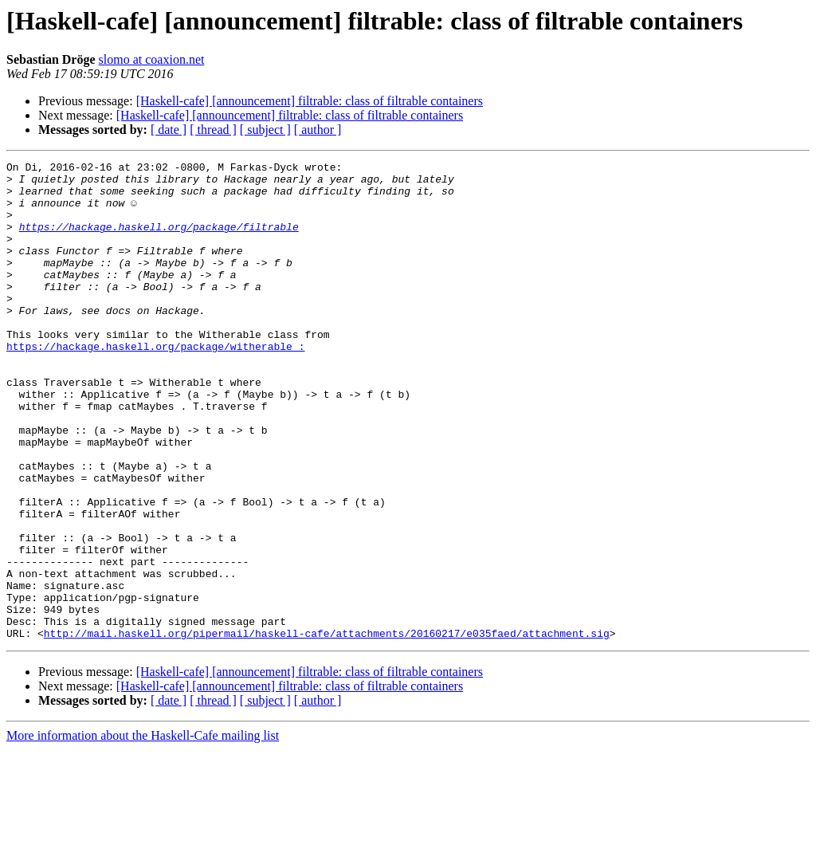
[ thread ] (213, 129)
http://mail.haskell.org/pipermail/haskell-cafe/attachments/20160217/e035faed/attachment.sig (327, 728)
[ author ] (318, 129)
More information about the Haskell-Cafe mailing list (142, 831)
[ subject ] (265, 129)
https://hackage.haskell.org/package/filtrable (159, 241)
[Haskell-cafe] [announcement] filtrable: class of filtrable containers (309, 101)
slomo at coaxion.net (152, 59)
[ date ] (168, 129)
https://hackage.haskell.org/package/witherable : (155, 384)
